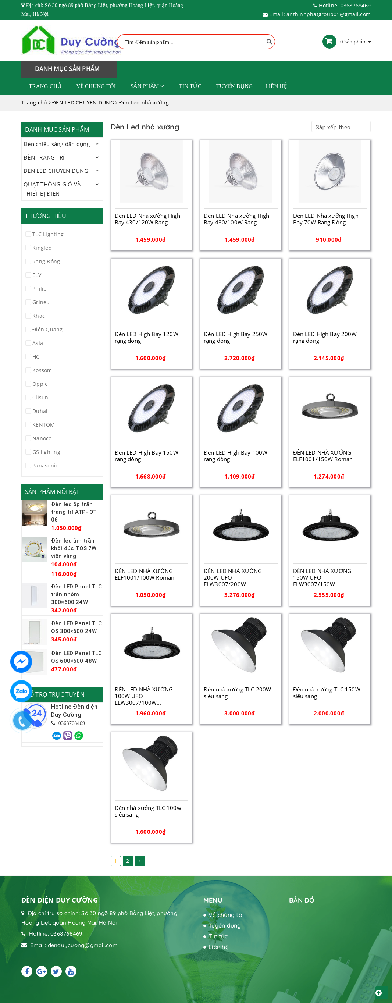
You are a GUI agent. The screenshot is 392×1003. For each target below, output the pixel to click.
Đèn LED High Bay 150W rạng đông (146, 456)
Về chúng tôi (96, 86)
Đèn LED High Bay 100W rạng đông (235, 456)
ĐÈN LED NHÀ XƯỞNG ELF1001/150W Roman (323, 456)
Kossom (42, 370)
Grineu (41, 302)
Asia (37, 342)
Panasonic (45, 465)
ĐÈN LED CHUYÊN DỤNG (56, 170)
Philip (39, 288)
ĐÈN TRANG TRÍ (44, 157)
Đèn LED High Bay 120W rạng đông (146, 337)
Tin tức (190, 86)
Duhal (39, 411)
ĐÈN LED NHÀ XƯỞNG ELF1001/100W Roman (145, 574)
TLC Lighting (48, 234)
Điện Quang (47, 329)
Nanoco (42, 438)
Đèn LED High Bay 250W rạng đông (235, 337)
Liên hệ (276, 86)
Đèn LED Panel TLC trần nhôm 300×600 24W (76, 594)
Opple (40, 383)
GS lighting (46, 451)
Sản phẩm (147, 86)
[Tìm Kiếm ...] (196, 41)
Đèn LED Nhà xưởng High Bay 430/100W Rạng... (236, 219)
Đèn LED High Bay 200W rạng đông (325, 337)
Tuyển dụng (234, 86)
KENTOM (43, 424)
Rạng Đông (46, 261)
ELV (36, 274)
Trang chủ (45, 86)
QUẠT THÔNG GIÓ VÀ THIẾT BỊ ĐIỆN (52, 189)
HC (36, 356)
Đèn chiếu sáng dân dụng (57, 143)
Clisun (40, 397)
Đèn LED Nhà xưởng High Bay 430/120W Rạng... (147, 219)
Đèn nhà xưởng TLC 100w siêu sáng (148, 811)
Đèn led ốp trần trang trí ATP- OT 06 (74, 512)
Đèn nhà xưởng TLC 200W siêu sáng (237, 693)
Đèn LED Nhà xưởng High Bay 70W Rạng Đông (326, 219)
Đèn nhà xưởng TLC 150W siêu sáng (326, 693)
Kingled (42, 247)
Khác (38, 315)
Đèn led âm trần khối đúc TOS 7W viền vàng (73, 548)
